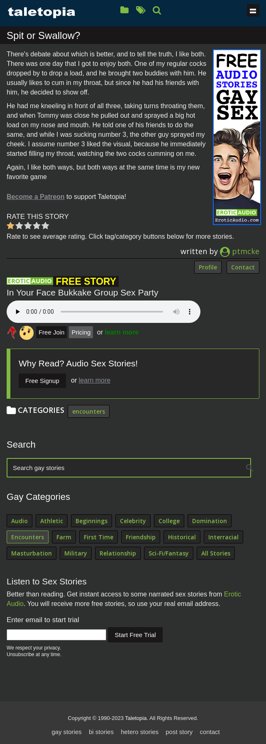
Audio (19, 521)
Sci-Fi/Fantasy (169, 553)
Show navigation (253, 10)
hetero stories (140, 732)
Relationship (118, 553)
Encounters (27, 537)
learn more (122, 332)
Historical (182, 537)
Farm (63, 537)
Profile (208, 267)
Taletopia (135, 718)
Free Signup (42, 380)
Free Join (52, 332)
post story (179, 732)
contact (210, 732)
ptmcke (239, 251)
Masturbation (31, 553)
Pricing (80, 332)
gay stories (66, 732)
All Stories (215, 553)
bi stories (101, 732)
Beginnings (91, 521)
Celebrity (133, 521)
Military (75, 553)
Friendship (141, 537)
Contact (243, 267)
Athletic (51, 521)
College (169, 521)
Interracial (223, 537)
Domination (209, 521)
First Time (98, 537)
